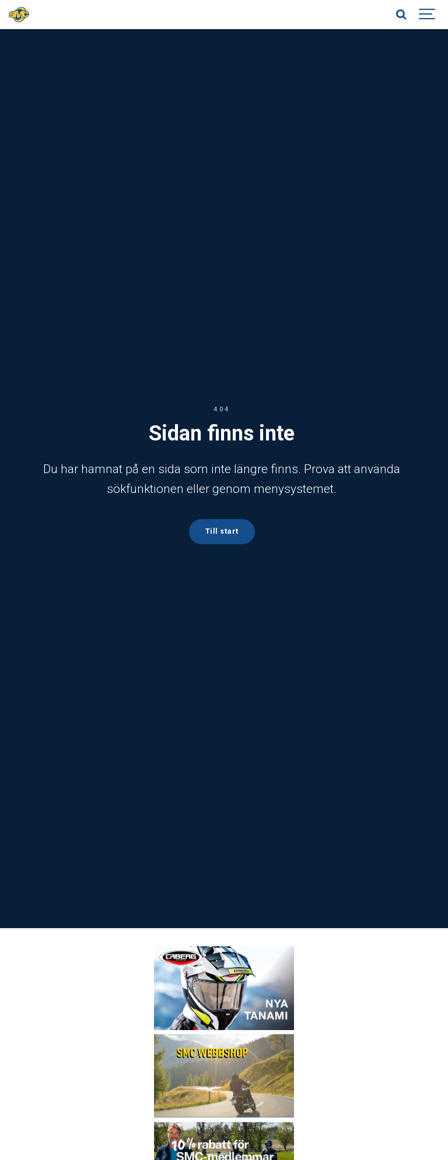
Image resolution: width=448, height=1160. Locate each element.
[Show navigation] (427, 14)
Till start (222, 531)
